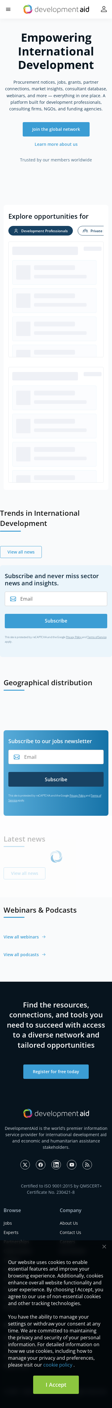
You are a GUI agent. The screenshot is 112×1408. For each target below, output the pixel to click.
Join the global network (56, 129)
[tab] (40, 231)
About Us (69, 1223)
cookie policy (57, 1364)
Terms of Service (96, 637)
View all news (21, 552)
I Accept (56, 1384)
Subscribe (56, 620)
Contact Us (70, 1232)
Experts (11, 1232)
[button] (8, 9)
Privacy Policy (74, 637)
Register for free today (56, 1071)
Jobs (8, 1223)
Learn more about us (56, 144)
